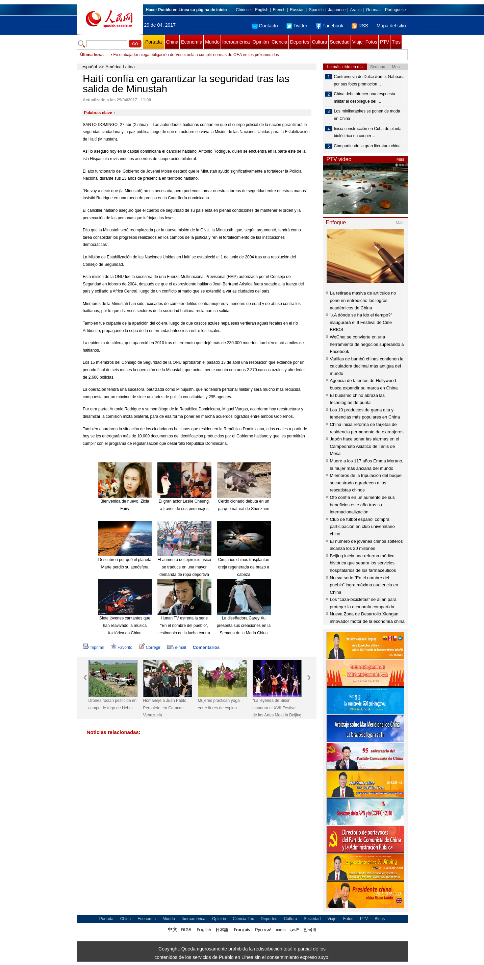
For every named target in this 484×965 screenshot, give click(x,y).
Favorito (121, 647)
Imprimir (93, 647)
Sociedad (340, 42)
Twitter (296, 25)
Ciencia (279, 42)
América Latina (120, 66)
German (373, 9)
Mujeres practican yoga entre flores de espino (219, 704)
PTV (384, 42)
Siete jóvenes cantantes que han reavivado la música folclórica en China (124, 625)
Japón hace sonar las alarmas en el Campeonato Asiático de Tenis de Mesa (364, 446)
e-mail (176, 647)
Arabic (355, 9)
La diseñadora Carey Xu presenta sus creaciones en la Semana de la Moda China (244, 625)
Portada (153, 42)
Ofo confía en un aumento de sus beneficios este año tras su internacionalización (362, 504)
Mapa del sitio (391, 25)
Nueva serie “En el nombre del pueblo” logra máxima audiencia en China (364, 585)
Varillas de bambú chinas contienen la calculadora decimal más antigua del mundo (367, 366)
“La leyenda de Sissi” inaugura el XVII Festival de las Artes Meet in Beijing (277, 707)
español (89, 66)
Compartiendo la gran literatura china (367, 146)
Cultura (319, 42)
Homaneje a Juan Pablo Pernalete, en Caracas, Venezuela (164, 707)
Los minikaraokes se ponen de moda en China (367, 115)
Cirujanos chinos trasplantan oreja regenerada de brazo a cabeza (243, 567)
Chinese (243, 9)
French (279, 9)
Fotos (371, 42)
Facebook (329, 25)
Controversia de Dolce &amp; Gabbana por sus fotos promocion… (369, 80)
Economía (191, 42)
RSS (360, 25)
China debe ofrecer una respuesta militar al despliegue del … (364, 98)
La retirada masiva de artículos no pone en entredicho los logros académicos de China (363, 300)
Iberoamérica (236, 42)
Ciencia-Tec (243, 918)
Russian (297, 9)
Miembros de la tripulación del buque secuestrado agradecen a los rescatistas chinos (366, 482)
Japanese (337, 9)
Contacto (265, 25)
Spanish (316, 9)
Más (400, 159)
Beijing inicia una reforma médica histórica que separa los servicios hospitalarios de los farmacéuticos (363, 563)
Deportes (299, 42)
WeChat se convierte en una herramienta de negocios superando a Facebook (367, 344)
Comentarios (206, 647)
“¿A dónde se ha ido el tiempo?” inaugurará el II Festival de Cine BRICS (361, 322)
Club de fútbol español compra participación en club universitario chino (362, 526)
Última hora (91, 54)
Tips (396, 42)
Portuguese (395, 9)
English (261, 9)
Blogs (380, 918)
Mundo (212, 42)
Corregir (149, 647)
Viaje (357, 42)
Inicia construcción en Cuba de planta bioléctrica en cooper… (368, 132)
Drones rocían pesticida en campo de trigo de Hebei (112, 704)
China (172, 42)
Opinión (261, 42)
